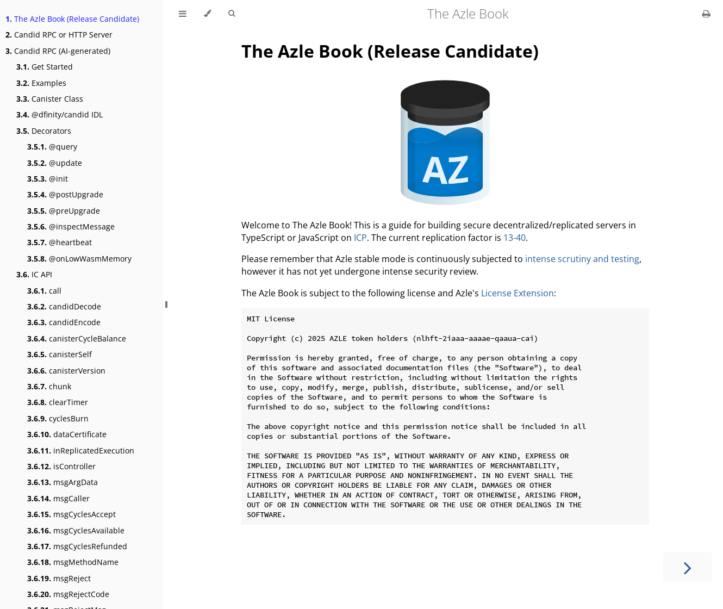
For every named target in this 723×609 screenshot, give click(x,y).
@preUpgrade (63, 211)
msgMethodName (73, 562)
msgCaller (58, 498)
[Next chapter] (687, 567)
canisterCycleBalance (76, 338)
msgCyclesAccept (71, 514)
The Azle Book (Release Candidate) (72, 19)
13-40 (514, 238)
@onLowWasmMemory (79, 258)
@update (54, 163)
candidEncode (64, 322)
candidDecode (64, 306)
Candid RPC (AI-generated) (57, 51)
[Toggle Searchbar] (232, 13)
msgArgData (62, 482)
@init (47, 178)
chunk (49, 386)
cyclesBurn (58, 418)
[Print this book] (706, 14)
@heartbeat (59, 242)
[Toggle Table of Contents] (182, 13)
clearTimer (57, 402)
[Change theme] (207, 13)
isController (61, 466)
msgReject (59, 578)
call (44, 290)
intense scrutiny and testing (582, 259)
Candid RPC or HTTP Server (59, 34)
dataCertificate (67, 434)
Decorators (43, 131)
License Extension (517, 293)
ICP (360, 238)
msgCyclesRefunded (77, 546)
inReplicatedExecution (80, 450)
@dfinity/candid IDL (59, 114)
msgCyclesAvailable (75, 530)
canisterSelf (59, 354)
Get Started (44, 66)
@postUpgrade (65, 194)
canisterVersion (66, 370)
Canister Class (49, 99)
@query (52, 146)
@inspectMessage (71, 226)
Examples (41, 83)
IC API (34, 274)
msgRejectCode (68, 594)
